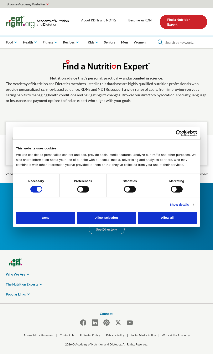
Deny (46, 217)
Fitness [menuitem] (48, 42)
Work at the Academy (176, 335)
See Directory (106, 229)
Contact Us (67, 335)
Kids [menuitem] (91, 42)
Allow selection (106, 217)
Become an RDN (140, 20)
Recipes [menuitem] (69, 42)
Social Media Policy (143, 335)
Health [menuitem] (28, 42)
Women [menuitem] (140, 42)
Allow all (167, 217)
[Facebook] (83, 322)
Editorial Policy (90, 335)
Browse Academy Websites (26, 4)
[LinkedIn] (95, 322)
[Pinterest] (106, 322)
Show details (179, 204)
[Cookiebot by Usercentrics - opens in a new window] (179, 133)
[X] (118, 322)
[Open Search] (160, 42)
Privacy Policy (115, 335)
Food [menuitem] (9, 42)
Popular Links (16, 294)
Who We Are (15, 274)
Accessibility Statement (39, 335)
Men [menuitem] (124, 42)
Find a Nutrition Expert (178, 21)
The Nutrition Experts (22, 284)
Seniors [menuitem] (109, 42)
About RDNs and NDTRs (98, 20)
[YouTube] (130, 322)
